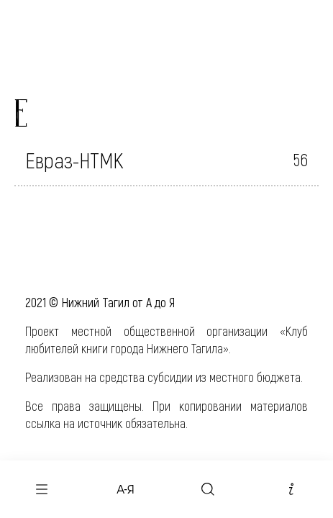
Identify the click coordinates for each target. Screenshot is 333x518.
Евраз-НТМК (74, 160)
